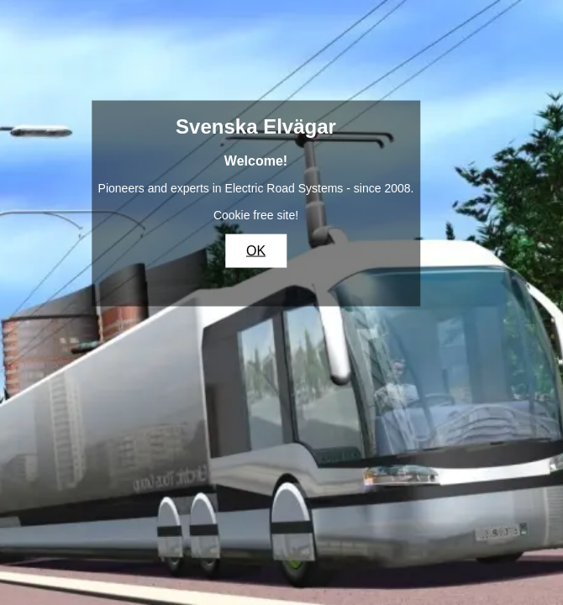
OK (256, 251)
